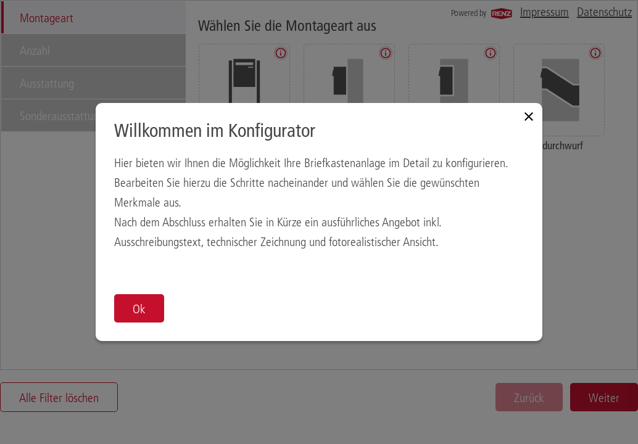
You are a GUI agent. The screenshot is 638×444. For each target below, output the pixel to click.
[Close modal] (528, 116)
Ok (139, 308)
